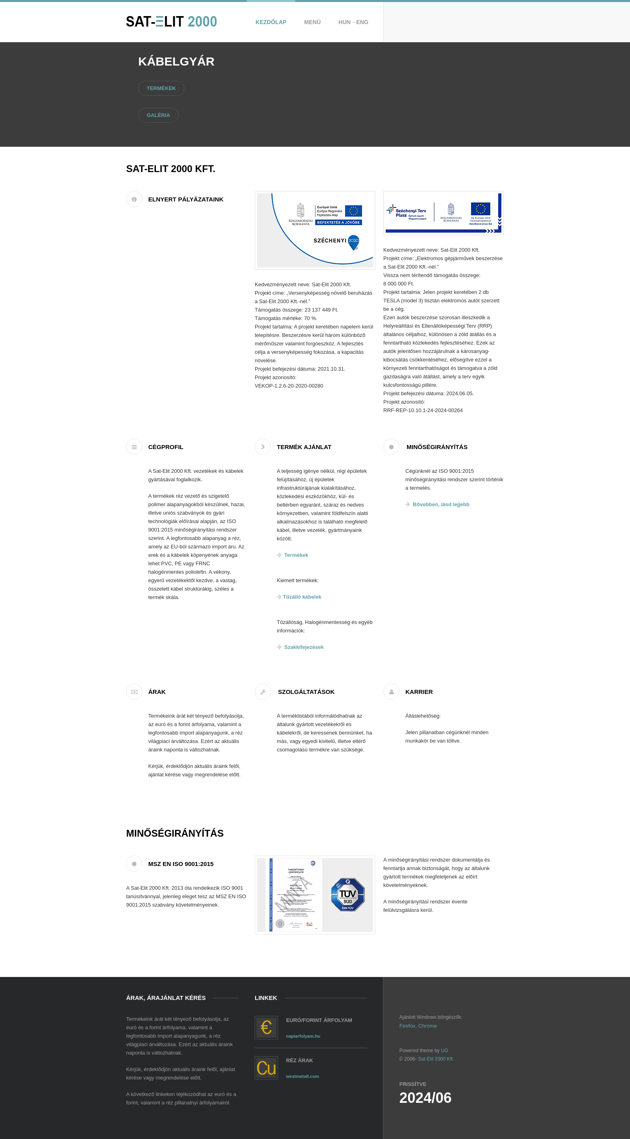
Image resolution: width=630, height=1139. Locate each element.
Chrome (427, 1026)
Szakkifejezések (300, 647)
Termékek (161, 88)
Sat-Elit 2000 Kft (435, 1059)
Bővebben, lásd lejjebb (437, 504)
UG (444, 1050)
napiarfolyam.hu (303, 1036)
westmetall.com (302, 1076)
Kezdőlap (271, 22)
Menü (312, 22)
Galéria (158, 115)
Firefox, (408, 1026)
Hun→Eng (353, 22)
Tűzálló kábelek (299, 597)
